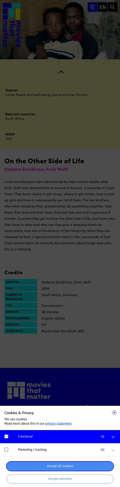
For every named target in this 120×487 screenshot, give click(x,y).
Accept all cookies (60, 466)
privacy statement (58, 424)
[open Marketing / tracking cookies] (113, 450)
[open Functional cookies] (113, 437)
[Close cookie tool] (114, 412)
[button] (62, 437)
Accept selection (60, 479)
